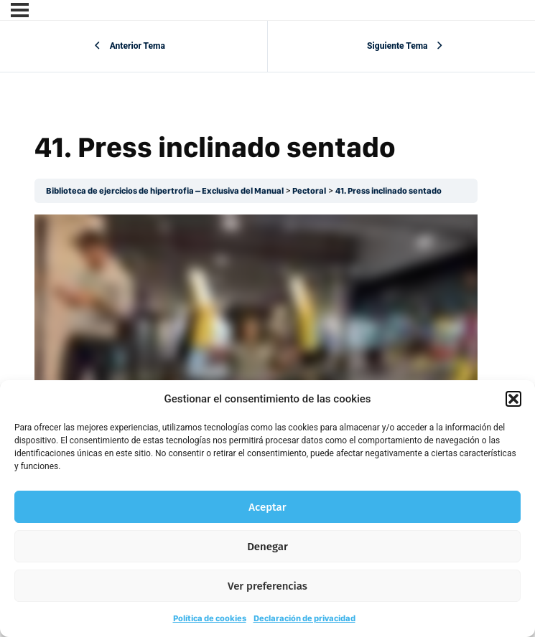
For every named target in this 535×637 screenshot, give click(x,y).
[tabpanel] (256, 338)
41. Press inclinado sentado (388, 191)
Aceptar (267, 507)
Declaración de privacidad (304, 618)
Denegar (267, 546)
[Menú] (19, 10)
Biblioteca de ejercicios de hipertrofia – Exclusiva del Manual (165, 191)
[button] (513, 399)
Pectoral (309, 191)
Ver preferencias (267, 586)
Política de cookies (209, 618)
